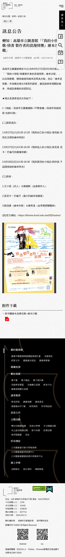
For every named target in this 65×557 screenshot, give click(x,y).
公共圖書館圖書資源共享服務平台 (27, 456)
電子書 (14, 380)
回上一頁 (8, 21)
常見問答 (15, 402)
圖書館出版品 (29, 360)
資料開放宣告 (42, 520)
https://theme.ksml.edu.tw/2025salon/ (39, 215)
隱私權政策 (10, 520)
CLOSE (4, 350)
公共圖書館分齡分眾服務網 (23, 447)
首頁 (14, 16)
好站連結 (15, 441)
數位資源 (15, 373)
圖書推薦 (27, 402)
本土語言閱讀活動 (19, 430)
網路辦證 (39, 469)
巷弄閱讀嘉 (16, 434)
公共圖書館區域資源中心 (22, 452)
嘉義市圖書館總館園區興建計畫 (26, 356)
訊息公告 (22, 16)
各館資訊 (48, 356)
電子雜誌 (25, 380)
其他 (27, 434)
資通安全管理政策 (26, 520)
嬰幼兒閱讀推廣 (18, 426)
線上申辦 (15, 462)
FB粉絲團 (60, 36)
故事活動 (47, 430)
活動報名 (15, 469)
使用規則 (33, 406)
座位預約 (27, 469)
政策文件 (15, 360)
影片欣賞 (36, 430)
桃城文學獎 (35, 426)
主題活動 (15, 419)
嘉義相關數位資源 (19, 389)
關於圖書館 (17, 349)
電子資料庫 (38, 380)
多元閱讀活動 (49, 426)
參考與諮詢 (46, 406)
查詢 (53, 5)
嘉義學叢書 (44, 360)
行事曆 (60, 54)
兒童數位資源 (33, 384)
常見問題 (60, 63)
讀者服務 (15, 395)
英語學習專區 (17, 384)
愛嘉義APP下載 (18, 406)
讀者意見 (39, 402)
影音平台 (47, 384)
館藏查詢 (60, 45)
